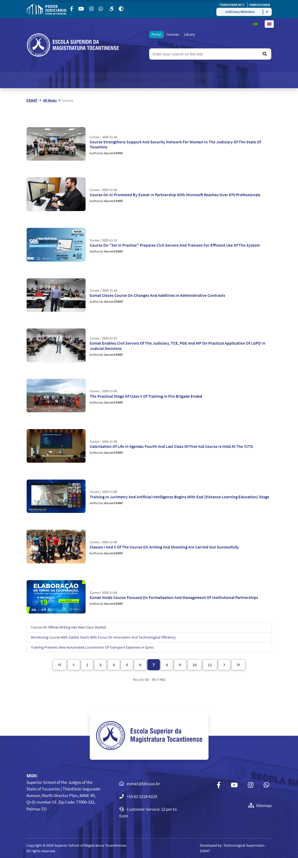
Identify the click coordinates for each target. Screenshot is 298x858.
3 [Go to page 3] (100, 664)
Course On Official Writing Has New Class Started (68, 627)
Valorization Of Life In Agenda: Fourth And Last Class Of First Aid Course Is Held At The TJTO (171, 446)
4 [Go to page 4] (114, 664)
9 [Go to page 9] (180, 664)
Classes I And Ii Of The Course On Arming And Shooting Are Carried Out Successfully (164, 547)
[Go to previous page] (73, 664)
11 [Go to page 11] (210, 664)
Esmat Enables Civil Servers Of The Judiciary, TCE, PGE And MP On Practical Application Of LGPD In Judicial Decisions (177, 345)
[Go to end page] (238, 664)
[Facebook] (72, 9)
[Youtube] (81, 9)
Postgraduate (135, 80)
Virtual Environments (237, 80)
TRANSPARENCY (232, 4)
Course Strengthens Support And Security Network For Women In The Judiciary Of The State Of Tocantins (175, 144)
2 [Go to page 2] (87, 664)
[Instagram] (92, 9)
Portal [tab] (156, 34)
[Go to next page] (224, 664)
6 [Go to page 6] (140, 664)
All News (197, 80)
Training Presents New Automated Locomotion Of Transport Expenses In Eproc (92, 647)
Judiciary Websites (240, 11)
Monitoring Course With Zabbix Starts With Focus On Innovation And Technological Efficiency (103, 637)
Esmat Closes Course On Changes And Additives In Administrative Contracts (157, 295)
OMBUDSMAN (259, 4)
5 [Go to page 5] (127, 664)
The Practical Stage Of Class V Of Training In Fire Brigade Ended (146, 396)
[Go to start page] (60, 664)
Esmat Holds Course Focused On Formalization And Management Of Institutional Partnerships (174, 597)
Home (39, 80)
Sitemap (260, 805)
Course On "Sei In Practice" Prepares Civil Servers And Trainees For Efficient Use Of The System (175, 245)
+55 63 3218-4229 (142, 796)
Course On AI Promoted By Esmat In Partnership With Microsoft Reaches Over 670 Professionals (175, 194)
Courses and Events (95, 80)
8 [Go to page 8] (167, 664)
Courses (172, 34)
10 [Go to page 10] (194, 664)
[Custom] (101, 9)
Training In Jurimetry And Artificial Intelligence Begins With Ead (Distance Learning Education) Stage (179, 496)
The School (58, 80)
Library (189, 34)
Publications (169, 80)
